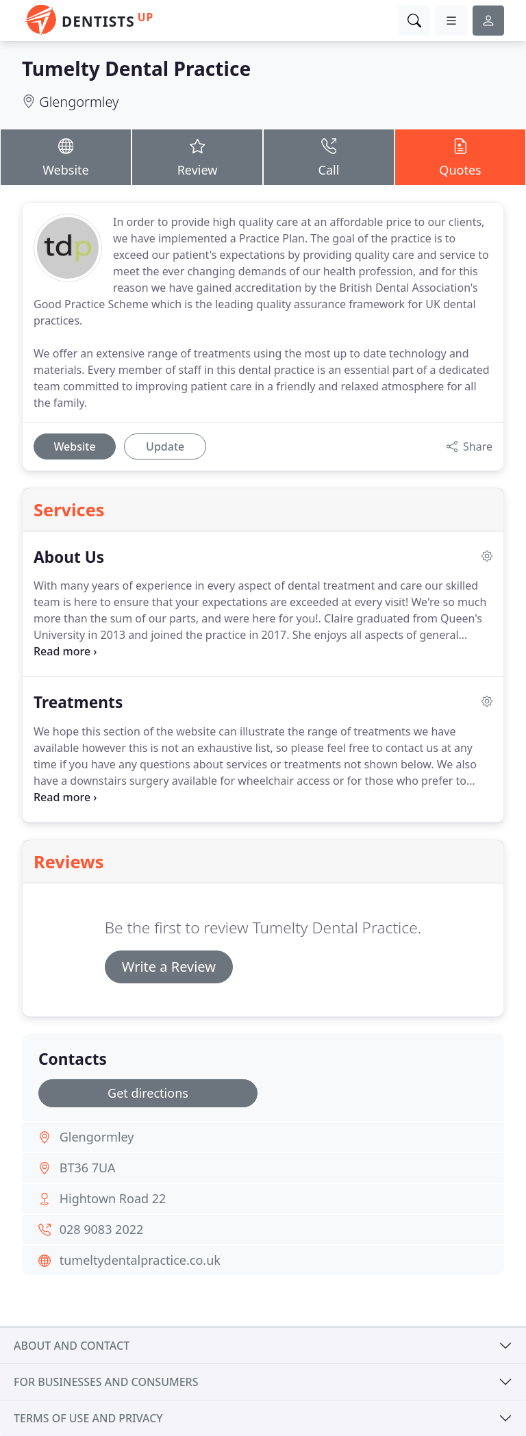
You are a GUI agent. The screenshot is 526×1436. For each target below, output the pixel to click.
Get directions (148, 1093)
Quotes (460, 156)
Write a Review (169, 966)
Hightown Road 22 (113, 1198)
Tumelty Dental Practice (136, 68)
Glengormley (78, 101)
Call (329, 156)
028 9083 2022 (102, 1229)
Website (66, 156)
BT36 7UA (88, 1167)
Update (165, 446)
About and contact (71, 1345)
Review (197, 156)
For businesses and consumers (106, 1381)
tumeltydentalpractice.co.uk (140, 1260)
